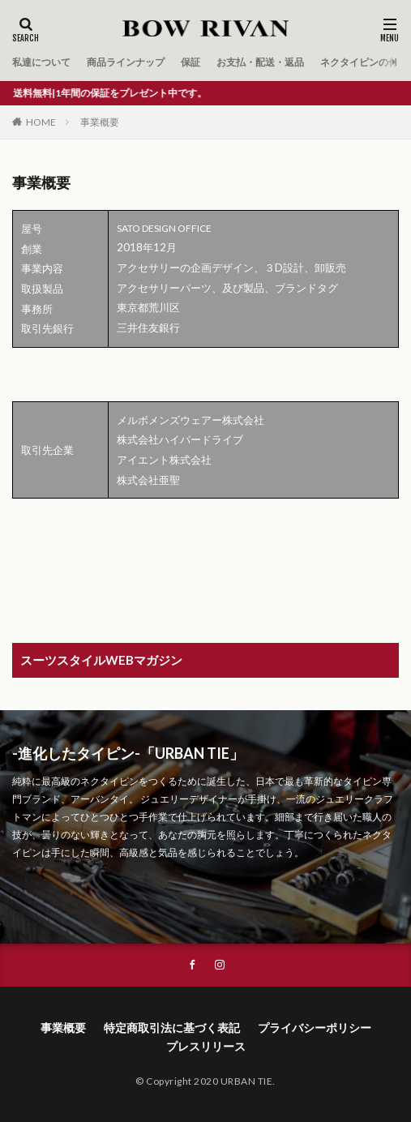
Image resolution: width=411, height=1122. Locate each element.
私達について (41, 62)
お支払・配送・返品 (260, 62)
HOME (41, 122)
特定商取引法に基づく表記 (172, 1027)
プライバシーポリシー (314, 1027)
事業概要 (99, 122)
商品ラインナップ (126, 62)
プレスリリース (206, 1046)
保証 (190, 62)
